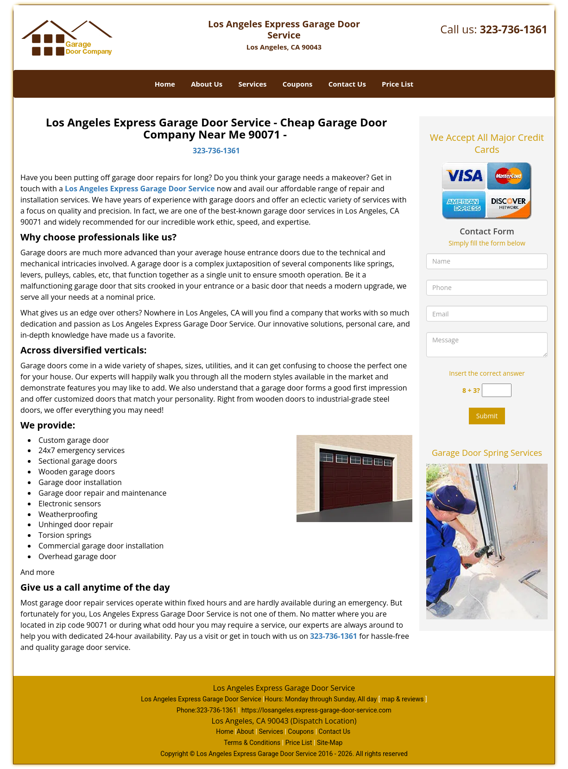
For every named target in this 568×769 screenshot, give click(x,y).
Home (165, 83)
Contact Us (347, 83)
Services (253, 83)
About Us (206, 83)
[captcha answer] (496, 390)
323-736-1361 (514, 29)
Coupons (298, 83)
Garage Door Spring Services (487, 452)
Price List (397, 83)
